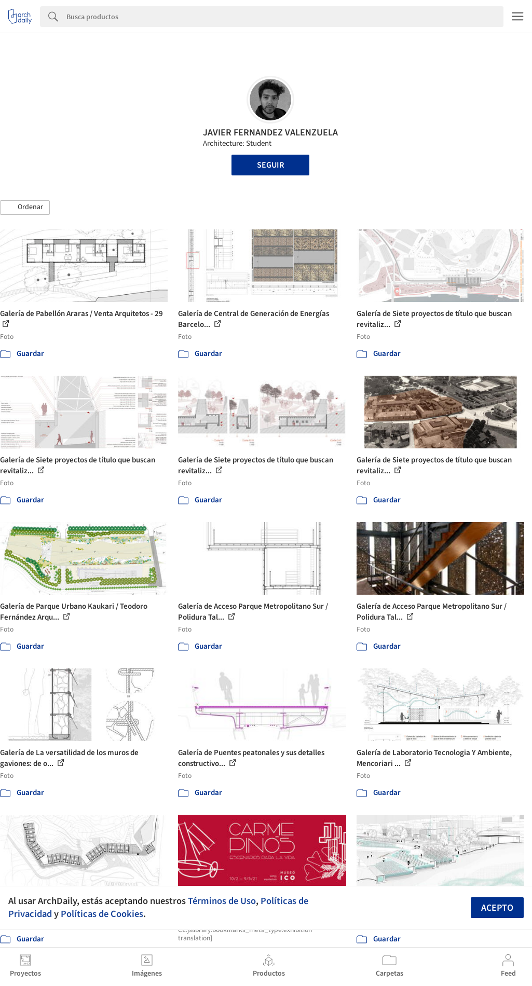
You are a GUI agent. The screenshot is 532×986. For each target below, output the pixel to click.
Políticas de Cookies (102, 914)
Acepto (497, 907)
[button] (25, 207)
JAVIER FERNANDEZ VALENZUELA (270, 132)
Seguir (270, 165)
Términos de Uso (222, 901)
